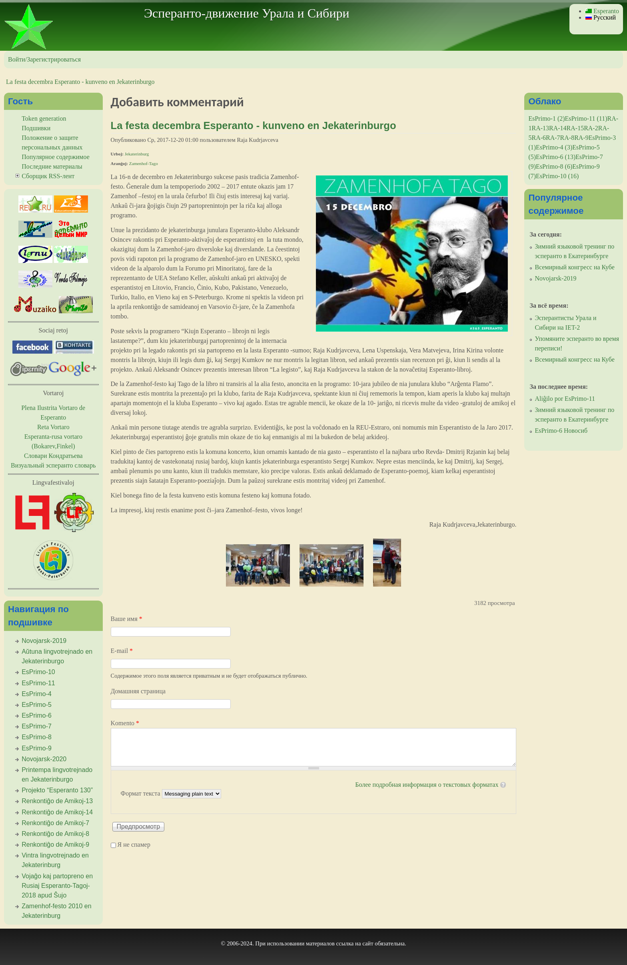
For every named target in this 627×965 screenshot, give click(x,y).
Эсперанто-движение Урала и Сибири (246, 13)
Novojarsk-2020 (44, 759)
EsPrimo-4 (37, 693)
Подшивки (36, 128)
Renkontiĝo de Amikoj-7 (55, 823)
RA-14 (558, 128)
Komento (125, 723)
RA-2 (591, 128)
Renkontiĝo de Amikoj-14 (57, 812)
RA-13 (540, 128)
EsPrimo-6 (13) (555, 156)
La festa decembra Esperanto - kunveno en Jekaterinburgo (80, 81)
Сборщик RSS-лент (48, 176)
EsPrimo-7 (37, 726)
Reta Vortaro (53, 427)
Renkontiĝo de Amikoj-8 (55, 833)
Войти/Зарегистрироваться (44, 59)
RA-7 (553, 137)
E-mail (122, 650)
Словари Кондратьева (53, 455)
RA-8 (567, 137)
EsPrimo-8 (37, 737)
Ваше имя (126, 618)
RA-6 (538, 137)
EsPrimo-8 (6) (554, 166)
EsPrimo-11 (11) (586, 118)
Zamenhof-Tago (143, 163)
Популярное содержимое (56, 156)
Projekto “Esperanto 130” (57, 790)
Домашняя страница (138, 691)
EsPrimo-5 (37, 704)
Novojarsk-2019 (44, 640)
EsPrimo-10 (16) (557, 176)
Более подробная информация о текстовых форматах (426, 784)
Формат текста (141, 793)
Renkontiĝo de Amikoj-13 (57, 801)
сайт (367, 943)
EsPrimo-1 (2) (546, 118)
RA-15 (575, 128)
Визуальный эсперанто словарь (53, 465)
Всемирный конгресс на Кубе (574, 267)
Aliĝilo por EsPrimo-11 (565, 398)
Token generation (44, 118)
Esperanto (602, 11)
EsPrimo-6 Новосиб (561, 430)
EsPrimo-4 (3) (554, 147)
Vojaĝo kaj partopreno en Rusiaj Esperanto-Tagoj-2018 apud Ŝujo (57, 886)
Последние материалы (52, 166)
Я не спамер (134, 845)
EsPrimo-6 (37, 715)
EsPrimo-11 (38, 683)
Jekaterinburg (137, 153)
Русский (600, 17)
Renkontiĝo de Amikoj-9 (55, 844)
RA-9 (581, 137)
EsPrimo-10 (38, 672)
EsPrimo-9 (37, 748)
